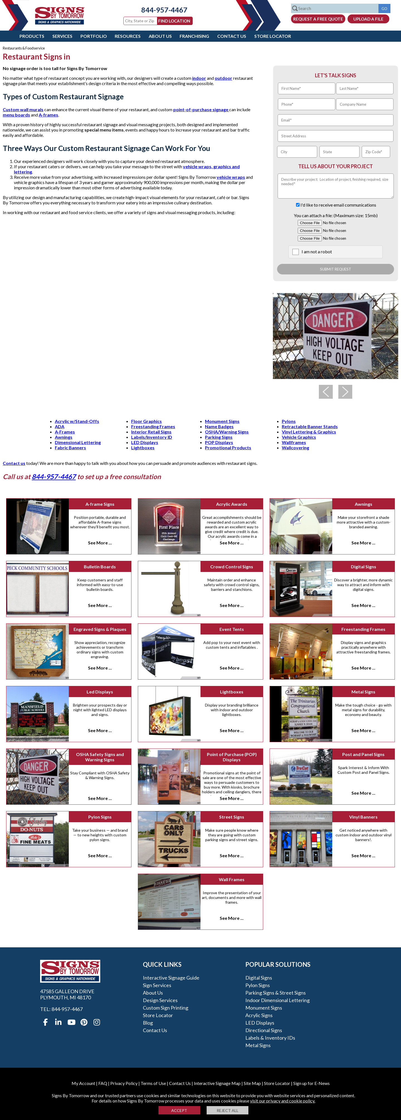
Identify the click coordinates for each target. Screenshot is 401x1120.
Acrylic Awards (231, 504)
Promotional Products (228, 447)
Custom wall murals (23, 109)
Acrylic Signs (259, 1015)
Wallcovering (295, 447)
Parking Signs (219, 437)
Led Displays (100, 691)
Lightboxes (143, 447)
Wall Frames (231, 879)
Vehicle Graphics (299, 437)
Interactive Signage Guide (171, 978)
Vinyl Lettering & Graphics (309, 431)
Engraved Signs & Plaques (100, 629)
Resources (128, 36)
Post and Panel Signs (363, 754)
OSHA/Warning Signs (227, 431)
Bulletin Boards (100, 566)
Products (31, 36)
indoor (199, 78)
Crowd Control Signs (231, 566)
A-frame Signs (99, 504)
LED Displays (144, 442)
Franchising (194, 36)
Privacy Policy (124, 1083)
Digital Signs (363, 566)
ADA (59, 426)
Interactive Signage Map (217, 1083)
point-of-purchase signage (201, 109)
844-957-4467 (160, 10)
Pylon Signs (100, 816)
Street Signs (231, 816)
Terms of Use (153, 1083)
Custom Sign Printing (165, 1008)
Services (62, 36)
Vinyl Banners (363, 816)
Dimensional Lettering (78, 442)
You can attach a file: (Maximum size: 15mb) (336, 215)
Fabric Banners (70, 447)
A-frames (48, 114)
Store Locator (272, 36)
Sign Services (157, 985)
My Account (83, 1083)
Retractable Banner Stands (310, 426)
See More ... (100, 542)
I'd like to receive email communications (338, 204)
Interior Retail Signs (151, 431)
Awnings (63, 437)
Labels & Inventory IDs (270, 1038)
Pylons (289, 421)
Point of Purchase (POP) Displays (232, 757)
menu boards (16, 114)
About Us (160, 36)
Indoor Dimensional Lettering (277, 1000)
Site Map (252, 1083)
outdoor (223, 78)
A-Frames (65, 431)
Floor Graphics (146, 421)
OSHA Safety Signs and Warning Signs (100, 757)
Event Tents (231, 629)
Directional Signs (263, 1030)
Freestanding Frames (153, 426)
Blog (148, 1023)
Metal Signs (363, 691)
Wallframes (294, 442)
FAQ (102, 1083)
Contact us (14, 463)
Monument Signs (222, 421)
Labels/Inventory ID (151, 437)
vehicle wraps (231, 177)
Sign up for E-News (311, 1083)
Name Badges (219, 426)
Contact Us (231, 36)
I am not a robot (317, 251)
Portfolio (93, 36)
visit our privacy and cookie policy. (282, 1100)
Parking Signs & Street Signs (275, 993)
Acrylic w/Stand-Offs (77, 421)
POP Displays (219, 442)
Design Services (160, 1000)
